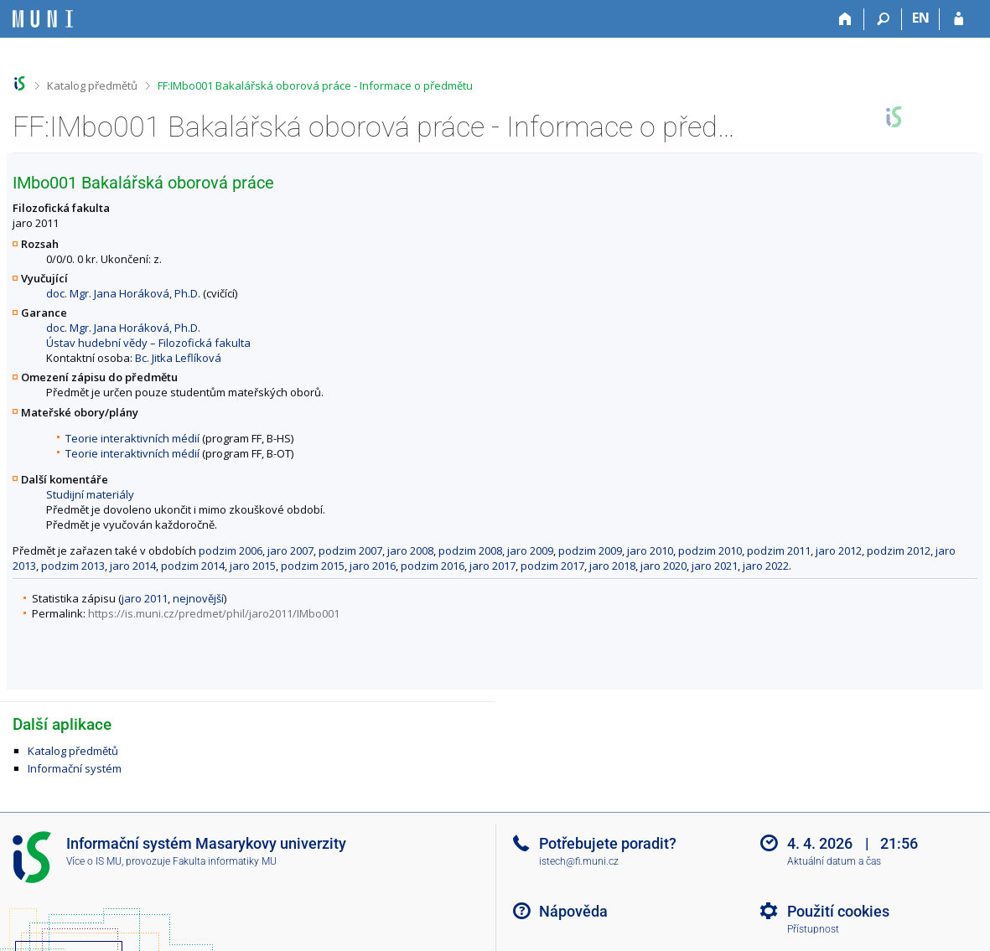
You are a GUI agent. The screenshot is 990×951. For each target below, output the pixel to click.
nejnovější (198, 598)
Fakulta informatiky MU (225, 861)
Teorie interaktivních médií (132, 438)
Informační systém (75, 768)
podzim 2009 (590, 550)
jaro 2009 (530, 550)
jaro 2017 (492, 565)
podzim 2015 (313, 565)
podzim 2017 (552, 565)
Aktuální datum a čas (834, 861)
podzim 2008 (470, 550)
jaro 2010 (650, 550)
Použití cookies (838, 911)
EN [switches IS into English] (921, 17)
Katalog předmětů (92, 85)
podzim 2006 (230, 550)
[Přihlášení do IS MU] (958, 19)
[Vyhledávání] (883, 19)
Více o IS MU (94, 861)
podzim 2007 (350, 550)
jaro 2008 (410, 550)
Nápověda (573, 911)
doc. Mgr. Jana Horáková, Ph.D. (123, 293)
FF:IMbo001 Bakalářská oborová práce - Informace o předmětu (315, 85)
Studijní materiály (90, 494)
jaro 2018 (612, 565)
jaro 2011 (145, 598)
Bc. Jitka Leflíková (178, 357)
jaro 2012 (839, 550)
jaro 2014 (133, 565)
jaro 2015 (253, 565)
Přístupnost (813, 929)
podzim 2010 (710, 550)
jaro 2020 (663, 565)
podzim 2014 (193, 565)
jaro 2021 (715, 565)
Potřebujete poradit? (607, 843)
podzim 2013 (73, 565)
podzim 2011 (779, 550)
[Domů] (845, 19)
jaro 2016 (373, 565)
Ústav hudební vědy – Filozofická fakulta (148, 342)
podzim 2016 (432, 565)
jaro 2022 (766, 565)
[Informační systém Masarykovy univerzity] (43, 19)
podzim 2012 (898, 550)
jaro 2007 (290, 550)
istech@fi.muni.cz (579, 861)
